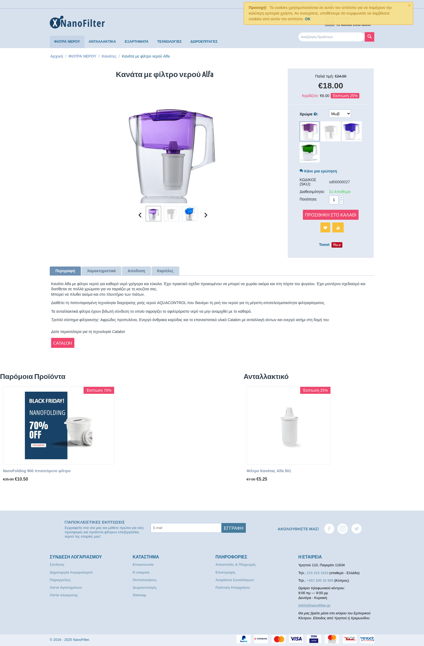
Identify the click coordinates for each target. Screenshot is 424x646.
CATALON (62, 342)
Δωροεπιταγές (144, 587)
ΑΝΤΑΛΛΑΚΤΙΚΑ (102, 41)
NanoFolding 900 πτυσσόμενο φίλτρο (37, 471)
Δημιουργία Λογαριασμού (71, 572)
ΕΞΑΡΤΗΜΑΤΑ (136, 41)
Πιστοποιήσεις (144, 580)
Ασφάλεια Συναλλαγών (235, 580)
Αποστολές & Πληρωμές (236, 564)
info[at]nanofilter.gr (314, 605)
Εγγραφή (233, 528)
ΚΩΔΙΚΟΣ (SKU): (308, 182)
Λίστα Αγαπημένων (66, 587)
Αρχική (56, 56)
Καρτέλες (165, 271)
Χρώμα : (309, 114)
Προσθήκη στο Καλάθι (330, 214)
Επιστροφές (226, 572)
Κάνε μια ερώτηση (318, 171)
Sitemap (139, 595)
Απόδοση (136, 271)
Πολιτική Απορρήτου (233, 587)
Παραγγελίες (60, 580)
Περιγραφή (65, 271)
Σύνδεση (57, 564)
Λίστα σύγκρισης (64, 595)
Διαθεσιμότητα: (312, 191)
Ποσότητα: (308, 199)
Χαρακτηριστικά (101, 271)
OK (307, 19)
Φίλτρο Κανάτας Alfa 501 (269, 471)
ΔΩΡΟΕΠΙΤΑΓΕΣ (204, 41)
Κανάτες (109, 56)
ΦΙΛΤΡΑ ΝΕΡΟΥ (67, 41)
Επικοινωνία (143, 564)
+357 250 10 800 (320, 580)
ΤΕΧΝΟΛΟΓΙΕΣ (169, 41)
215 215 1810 (318, 573)
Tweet (324, 244)
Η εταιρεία (140, 572)
